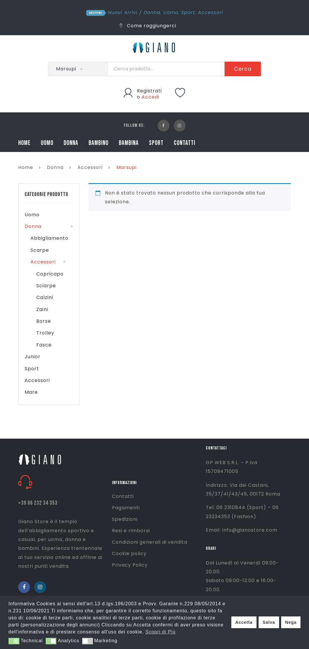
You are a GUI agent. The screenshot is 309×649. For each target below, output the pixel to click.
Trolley (45, 332)
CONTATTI (184, 143)
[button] (14, 641)
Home (25, 167)
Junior (32, 356)
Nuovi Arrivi (122, 12)
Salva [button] (269, 622)
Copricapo (50, 274)
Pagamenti (126, 507)
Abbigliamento (49, 238)
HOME (24, 143)
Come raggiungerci (148, 25)
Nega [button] (290, 622)
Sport (188, 12)
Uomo (170, 12)
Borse (43, 321)
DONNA (71, 143)
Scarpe (39, 250)
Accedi (150, 97)
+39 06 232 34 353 (37, 503)
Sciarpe (46, 285)
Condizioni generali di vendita (149, 542)
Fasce (44, 345)
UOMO (47, 143)
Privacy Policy (130, 565)
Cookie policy (129, 553)
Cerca (243, 68)
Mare (31, 392)
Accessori (210, 12)
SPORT (156, 143)
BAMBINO (98, 143)
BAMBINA (129, 143)
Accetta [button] (243, 622)
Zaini (42, 309)
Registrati (149, 90)
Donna (152, 12)
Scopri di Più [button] (160, 631)
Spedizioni (124, 519)
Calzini (44, 297)
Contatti (123, 496)
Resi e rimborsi (131, 530)
